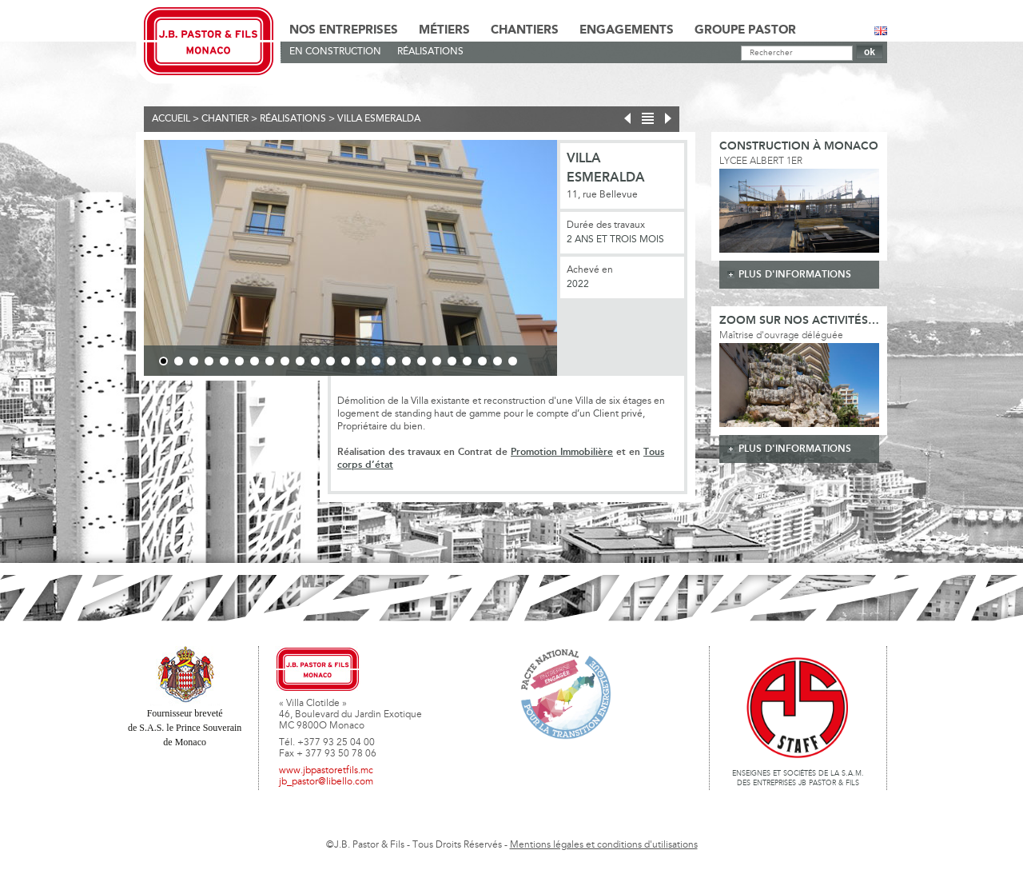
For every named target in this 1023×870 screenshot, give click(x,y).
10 (300, 361)
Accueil (171, 119)
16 (391, 361)
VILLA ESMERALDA (378, 119)
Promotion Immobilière (562, 452)
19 (436, 361)
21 (467, 361)
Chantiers (525, 30)
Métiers (444, 30)
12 (330, 361)
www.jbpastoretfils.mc (326, 770)
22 (482, 361)
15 (376, 361)
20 (452, 361)
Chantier (225, 119)
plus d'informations (794, 274)
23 (497, 361)
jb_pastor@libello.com (326, 782)
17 (406, 361)
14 (360, 361)
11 (315, 361)
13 (345, 361)
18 (421, 361)
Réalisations (430, 52)
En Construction (335, 52)
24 (512, 361)
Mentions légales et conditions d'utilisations (604, 845)
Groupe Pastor (745, 30)
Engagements (626, 30)
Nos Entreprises (343, 30)
